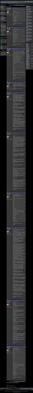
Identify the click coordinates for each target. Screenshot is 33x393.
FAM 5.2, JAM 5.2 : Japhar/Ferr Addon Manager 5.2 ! (28, 67)
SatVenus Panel (28, 58)
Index (13, 382)
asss (1, 13)
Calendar (17, 3)
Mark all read (6, 388)
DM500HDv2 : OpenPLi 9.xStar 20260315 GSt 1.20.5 (29, 17)
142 (19, 5)
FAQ (24, 3)
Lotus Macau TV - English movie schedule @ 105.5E (28, 56)
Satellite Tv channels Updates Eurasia (27, 44)
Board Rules (2, 388)
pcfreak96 (1, 18)
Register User (10, 3)
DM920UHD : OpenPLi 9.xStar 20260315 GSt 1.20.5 (29, 33)
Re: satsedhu (8, 8)
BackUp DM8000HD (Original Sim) (28, 6)
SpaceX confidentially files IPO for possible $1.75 (29, 11)
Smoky (1, 47)
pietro (1, 24)
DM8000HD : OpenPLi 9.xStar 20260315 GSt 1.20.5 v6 (29, 39)
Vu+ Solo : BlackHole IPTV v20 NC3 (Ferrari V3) (28, 62)
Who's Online (2, 16)
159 (23, 5)
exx (3, 12)
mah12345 (1, 12)
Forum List (13, 3)
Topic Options (9, 6)
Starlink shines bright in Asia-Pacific (29, 14)
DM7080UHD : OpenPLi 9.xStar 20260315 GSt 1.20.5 (29, 30)
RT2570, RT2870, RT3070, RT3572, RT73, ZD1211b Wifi (28, 53)
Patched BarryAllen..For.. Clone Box (28, 60)
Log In (32, 1)
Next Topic (16, 382)
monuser (2, 48)
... (15, 5)
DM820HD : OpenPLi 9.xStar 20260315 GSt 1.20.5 (29, 23)
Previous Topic (9, 382)
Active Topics (20, 3)
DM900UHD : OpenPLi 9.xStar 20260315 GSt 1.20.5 (29, 36)
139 (16, 5)
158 (22, 5)
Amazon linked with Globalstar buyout (28, 9)
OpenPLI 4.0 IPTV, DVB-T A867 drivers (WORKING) (27, 50)
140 (17, 5)
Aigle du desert (2, 34)
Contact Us (21, 388)
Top (7, 80)
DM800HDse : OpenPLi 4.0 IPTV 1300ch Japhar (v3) (28, 64)
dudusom (2, 35)
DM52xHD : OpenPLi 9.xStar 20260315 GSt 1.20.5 (29, 20)
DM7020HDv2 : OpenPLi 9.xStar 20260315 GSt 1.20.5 (29, 27)
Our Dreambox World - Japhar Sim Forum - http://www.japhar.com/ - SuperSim (27, 388)
